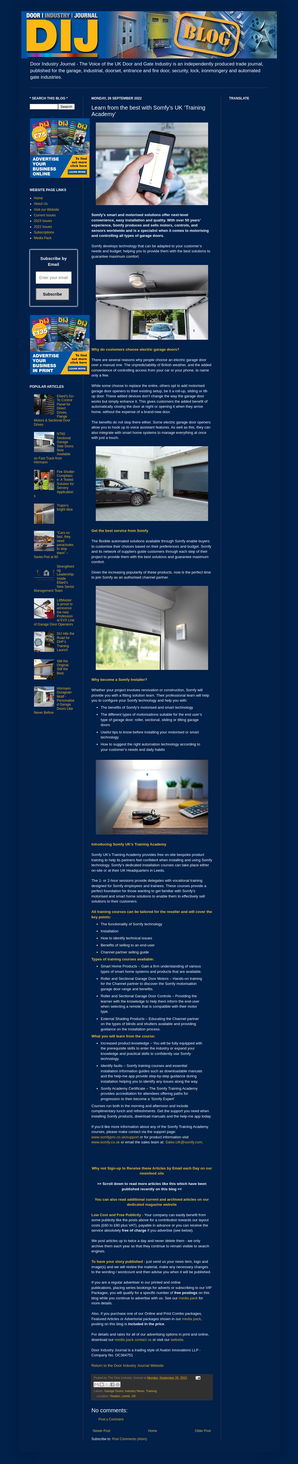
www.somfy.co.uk (106, 1142)
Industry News (134, 1391)
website (177, 1340)
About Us (41, 204)
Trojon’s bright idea (64, 507)
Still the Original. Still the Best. (63, 667)
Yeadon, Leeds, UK (123, 1396)
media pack (188, 1298)
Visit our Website (46, 210)
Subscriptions (44, 232)
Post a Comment (111, 1419)
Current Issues (45, 215)
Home (152, 1431)
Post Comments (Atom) (129, 1439)
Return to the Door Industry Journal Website (128, 1365)
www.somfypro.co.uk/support (115, 1137)
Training (151, 1391)
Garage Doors (113, 1391)
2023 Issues (43, 221)
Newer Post (101, 1431)
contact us (143, 1340)
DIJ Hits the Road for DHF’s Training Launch (65, 642)
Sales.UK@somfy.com (183, 1142)
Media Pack (43, 238)
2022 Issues (43, 227)
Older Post (203, 1431)
